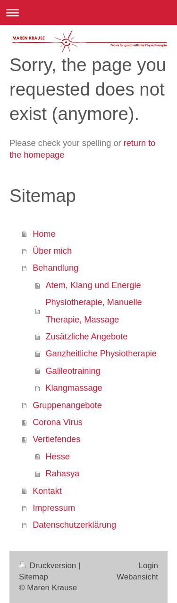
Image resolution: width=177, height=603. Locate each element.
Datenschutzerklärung (74, 525)
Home (44, 234)
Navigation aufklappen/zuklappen (88, 12)
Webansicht (137, 576)
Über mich (52, 251)
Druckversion (48, 565)
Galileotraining (72, 371)
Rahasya (62, 473)
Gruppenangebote (67, 405)
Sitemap (33, 576)
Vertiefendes (56, 439)
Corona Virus (58, 422)
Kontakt (47, 491)
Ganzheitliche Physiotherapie (101, 353)
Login (148, 565)
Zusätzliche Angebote (86, 336)
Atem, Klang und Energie (93, 285)
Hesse (57, 456)
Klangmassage (73, 388)
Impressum (54, 508)
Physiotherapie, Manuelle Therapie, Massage (93, 310)
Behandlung (55, 268)
